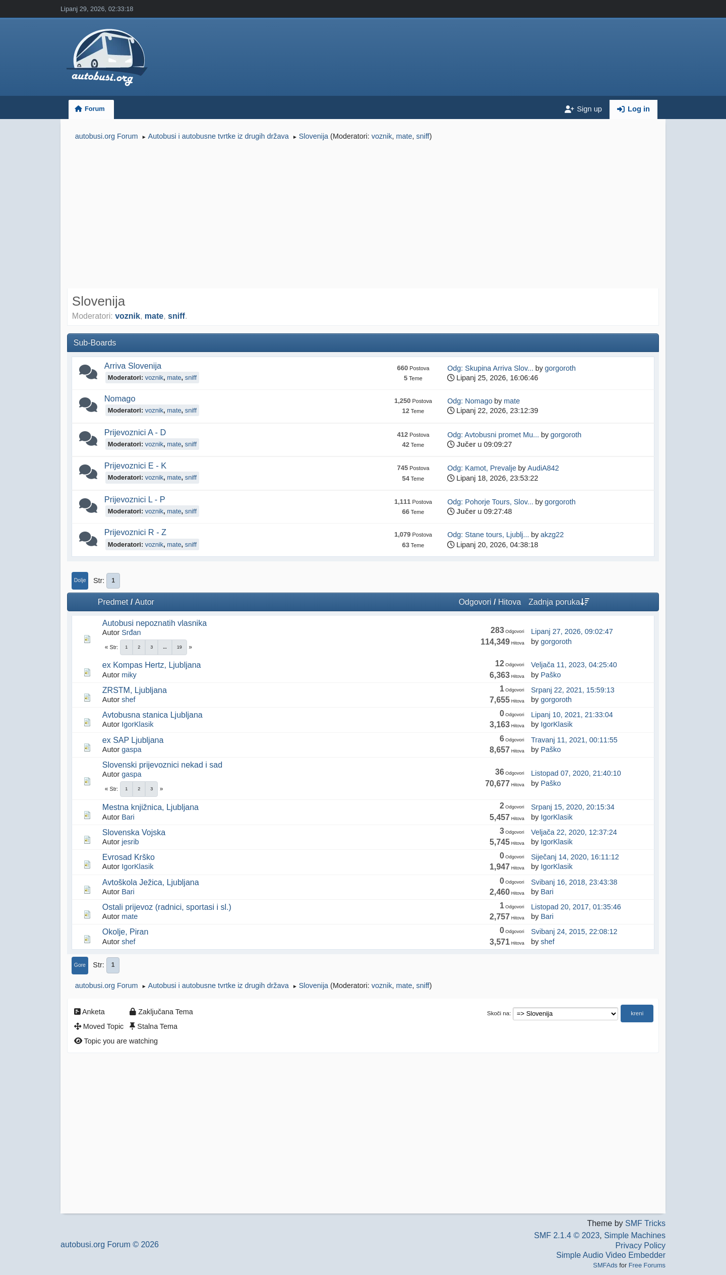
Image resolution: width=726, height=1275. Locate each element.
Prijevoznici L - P (134, 499)
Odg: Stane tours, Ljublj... (488, 535)
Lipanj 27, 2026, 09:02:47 (572, 631)
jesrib (130, 842)
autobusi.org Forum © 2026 (109, 1244)
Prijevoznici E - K (135, 465)
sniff (422, 136)
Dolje (80, 580)
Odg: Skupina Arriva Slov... (490, 368)
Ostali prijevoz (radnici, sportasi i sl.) (166, 907)
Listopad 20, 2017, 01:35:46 (576, 907)
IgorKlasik (137, 724)
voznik (382, 136)
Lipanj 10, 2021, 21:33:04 (572, 715)
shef (128, 700)
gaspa (131, 749)
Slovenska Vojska (133, 832)
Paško (550, 675)
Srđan (131, 632)
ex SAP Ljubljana (133, 740)
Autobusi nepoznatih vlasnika (154, 623)
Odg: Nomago (470, 401)
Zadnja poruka (558, 602)
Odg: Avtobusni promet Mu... (493, 435)
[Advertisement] (363, 215)
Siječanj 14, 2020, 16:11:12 (575, 857)
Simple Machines (635, 1235)
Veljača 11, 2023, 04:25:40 (574, 665)
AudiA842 (543, 468)
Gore (80, 965)
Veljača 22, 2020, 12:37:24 (574, 832)
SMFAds (605, 1265)
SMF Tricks (645, 1223)
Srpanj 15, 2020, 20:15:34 (573, 807)
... (165, 647)
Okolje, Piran (125, 932)
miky (129, 675)
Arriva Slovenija (132, 365)
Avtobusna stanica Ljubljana (152, 715)
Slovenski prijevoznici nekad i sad (162, 765)
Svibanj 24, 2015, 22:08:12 (574, 932)
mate (404, 136)
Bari (128, 817)
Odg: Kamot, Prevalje (481, 468)
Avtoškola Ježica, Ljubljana (150, 882)
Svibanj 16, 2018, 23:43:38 (574, 882)
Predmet (113, 602)
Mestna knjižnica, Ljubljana (150, 807)
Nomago (120, 398)
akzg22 (552, 535)
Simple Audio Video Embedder (611, 1255)
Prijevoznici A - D (135, 432)
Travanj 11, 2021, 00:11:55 (574, 740)
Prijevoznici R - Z (135, 532)
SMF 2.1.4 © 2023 (566, 1235)
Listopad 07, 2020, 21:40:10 (576, 773)
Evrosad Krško (128, 857)
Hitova (509, 602)
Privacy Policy (640, 1245)
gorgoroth (560, 368)
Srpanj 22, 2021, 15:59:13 (573, 690)
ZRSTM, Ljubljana (134, 690)
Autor (144, 602)
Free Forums (647, 1265)
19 (179, 647)
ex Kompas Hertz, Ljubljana (151, 665)
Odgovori (475, 602)
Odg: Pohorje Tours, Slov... (490, 502)
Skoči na (498, 1013)
